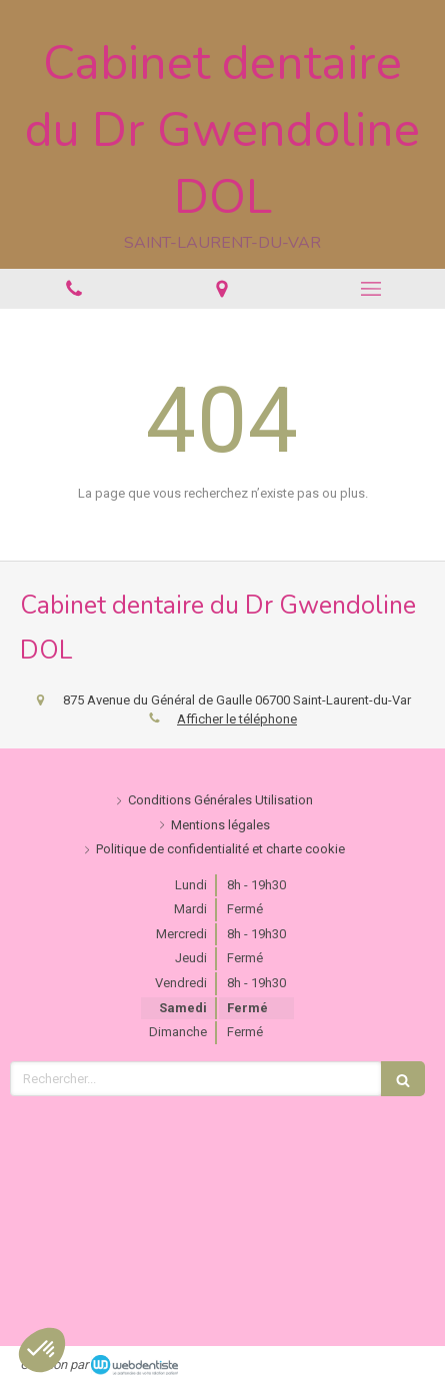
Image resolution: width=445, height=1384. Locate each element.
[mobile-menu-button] (371, 289)
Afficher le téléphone (237, 718)
